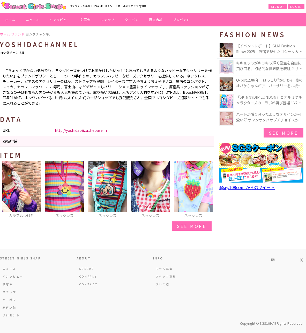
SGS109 (86, 269)
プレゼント (181, 19)
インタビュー (59, 19)
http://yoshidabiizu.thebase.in (81, 130)
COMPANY (88, 276)
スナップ (108, 19)
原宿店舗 (156, 19)
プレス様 (162, 284)
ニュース (32, 19)
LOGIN (296, 6)
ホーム (10, 19)
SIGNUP (278, 6)
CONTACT (88, 284)
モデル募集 (164, 269)
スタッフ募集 (166, 276)
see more (191, 226)
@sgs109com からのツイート (247, 187)
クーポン (132, 19)
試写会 (85, 19)
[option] (21, 190)
